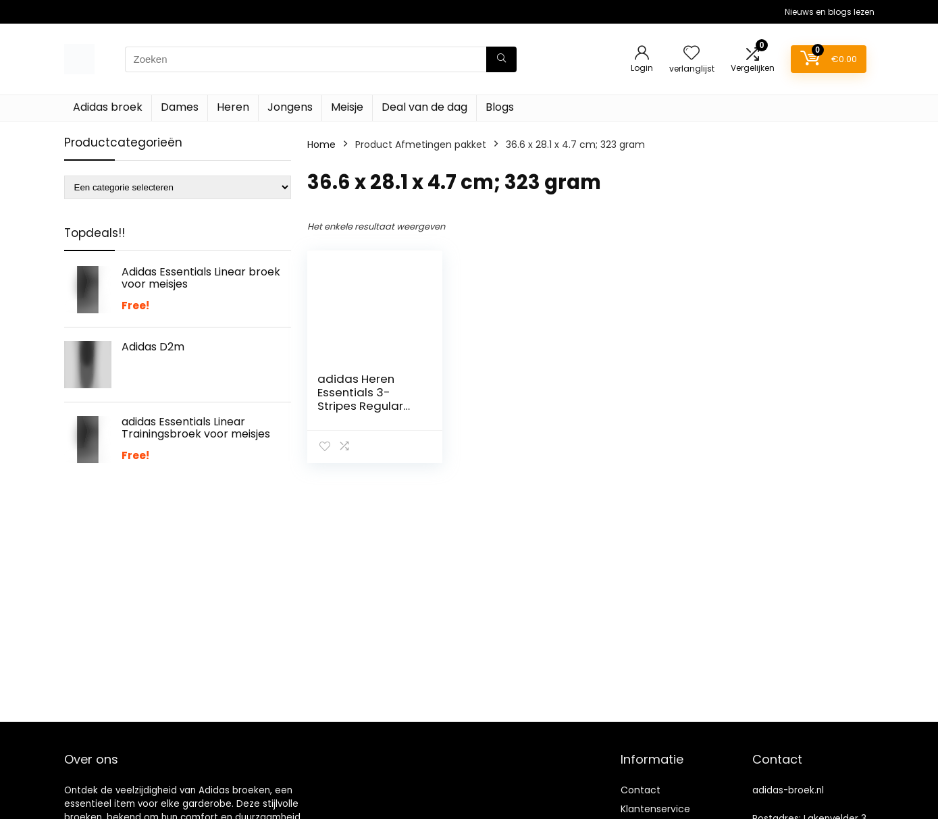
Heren (233, 107)
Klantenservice (655, 809)
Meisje (347, 107)
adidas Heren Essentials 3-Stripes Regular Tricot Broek (360, 399)
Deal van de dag (424, 107)
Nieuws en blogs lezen (830, 12)
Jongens (290, 107)
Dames (180, 107)
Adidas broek (107, 107)
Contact (640, 790)
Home (321, 144)
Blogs (500, 107)
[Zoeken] (501, 59)
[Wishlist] (691, 54)
